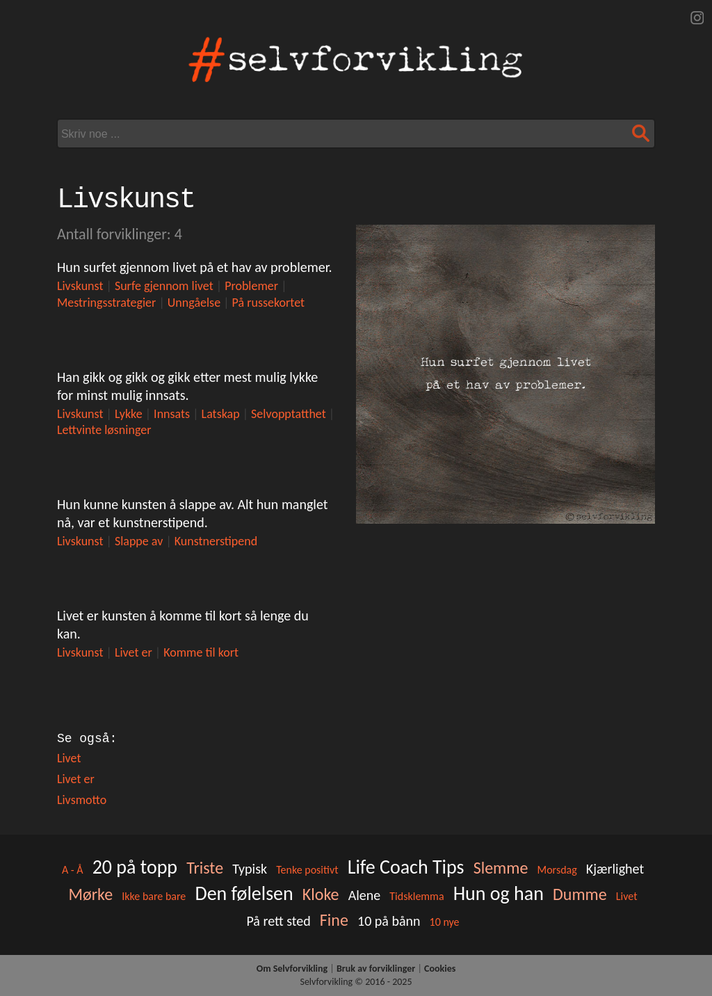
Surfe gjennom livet (164, 286)
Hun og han (498, 893)
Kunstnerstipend (216, 541)
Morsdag (556, 869)
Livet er (133, 652)
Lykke (129, 413)
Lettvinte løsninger (104, 429)
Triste (204, 868)
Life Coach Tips (406, 867)
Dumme (580, 894)
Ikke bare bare (154, 896)
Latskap (221, 413)
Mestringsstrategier (106, 302)
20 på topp (134, 867)
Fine (334, 920)
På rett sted (278, 921)
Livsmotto (81, 800)
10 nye (445, 922)
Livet (69, 758)
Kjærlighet (615, 868)
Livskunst (80, 286)
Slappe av (139, 541)
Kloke (320, 894)
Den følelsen (244, 893)
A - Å (72, 869)
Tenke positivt (307, 869)
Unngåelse (194, 302)
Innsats (172, 413)
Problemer (251, 286)
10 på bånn (389, 921)
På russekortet (268, 302)
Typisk (249, 868)
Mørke (91, 894)
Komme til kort (200, 652)
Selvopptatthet (288, 413)
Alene (364, 895)
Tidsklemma (416, 896)
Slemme (501, 868)
